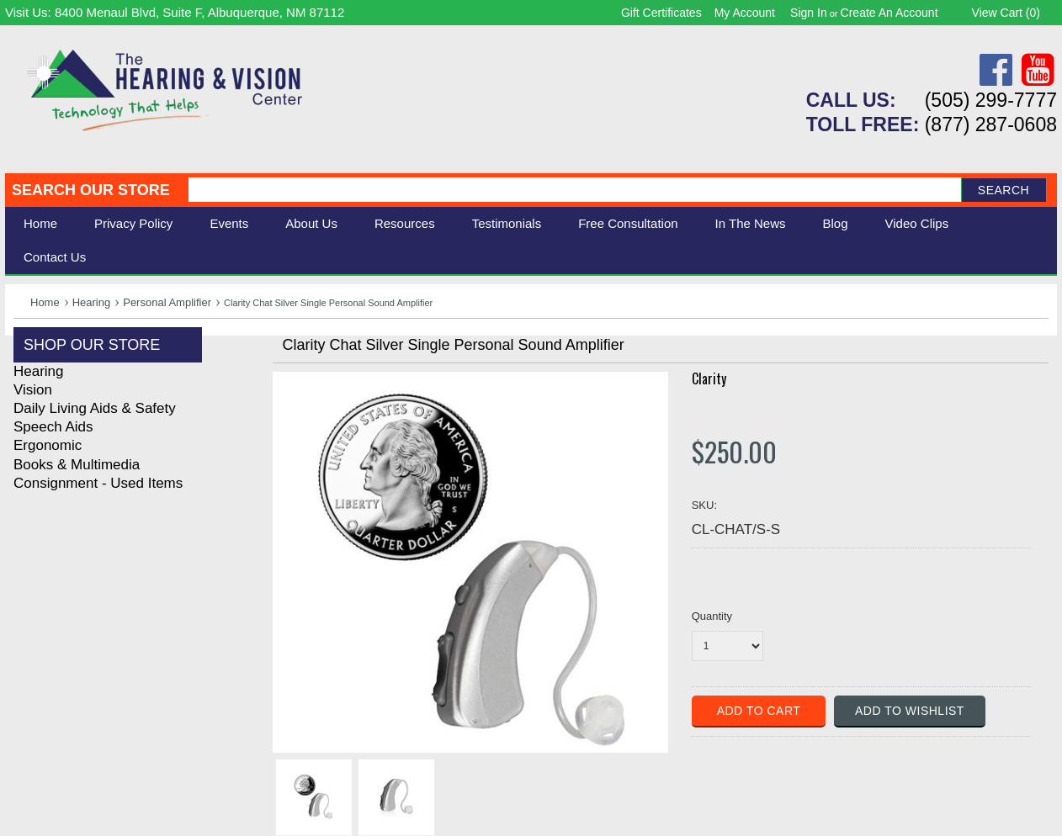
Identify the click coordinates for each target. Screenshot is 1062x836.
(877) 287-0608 (991, 124)
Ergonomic (47, 445)
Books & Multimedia (76, 465)
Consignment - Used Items (98, 483)
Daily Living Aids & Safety (94, 408)
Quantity (712, 616)
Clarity (709, 378)
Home (40, 223)
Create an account (889, 12)
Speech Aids (53, 427)
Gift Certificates (661, 12)
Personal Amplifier (167, 302)
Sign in (808, 12)
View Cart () (1006, 12)
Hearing (91, 302)
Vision (32, 390)
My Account (744, 12)
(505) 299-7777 (991, 100)
